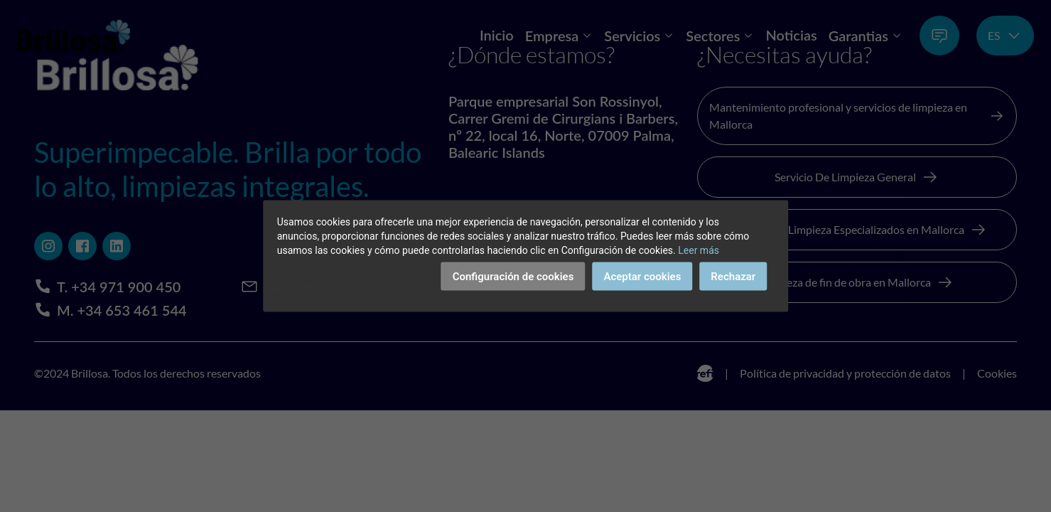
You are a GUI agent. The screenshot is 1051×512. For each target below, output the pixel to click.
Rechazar (733, 276)
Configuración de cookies (513, 276)
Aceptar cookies (642, 276)
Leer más (698, 250)
